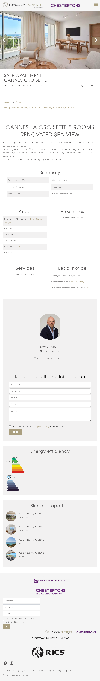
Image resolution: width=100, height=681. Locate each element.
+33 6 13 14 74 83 (51, 351)
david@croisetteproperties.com (51, 358)
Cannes (19, 102)
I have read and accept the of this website (37, 426)
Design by (63, 671)
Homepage (7, 102)
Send (15, 432)
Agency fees (22, 671)
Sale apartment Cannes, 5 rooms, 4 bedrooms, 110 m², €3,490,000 (38, 108)
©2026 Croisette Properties (15, 675)
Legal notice (8, 671)
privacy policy (43, 426)
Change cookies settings (41, 671)
